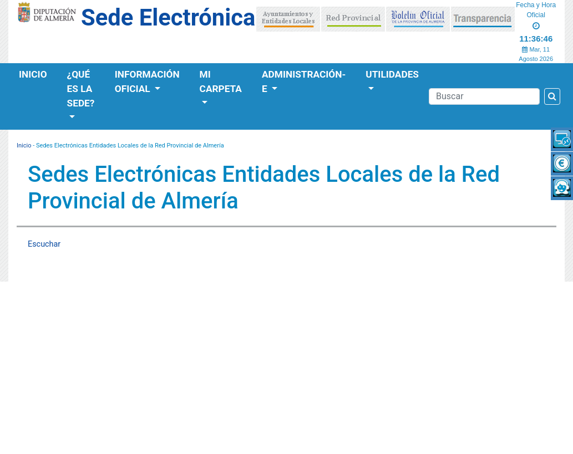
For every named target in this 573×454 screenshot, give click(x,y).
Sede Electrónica (168, 17)
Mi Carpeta (221, 81)
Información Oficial (147, 81)
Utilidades (392, 74)
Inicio (33, 74)
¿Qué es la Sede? (81, 89)
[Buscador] (484, 96)
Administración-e (304, 81)
